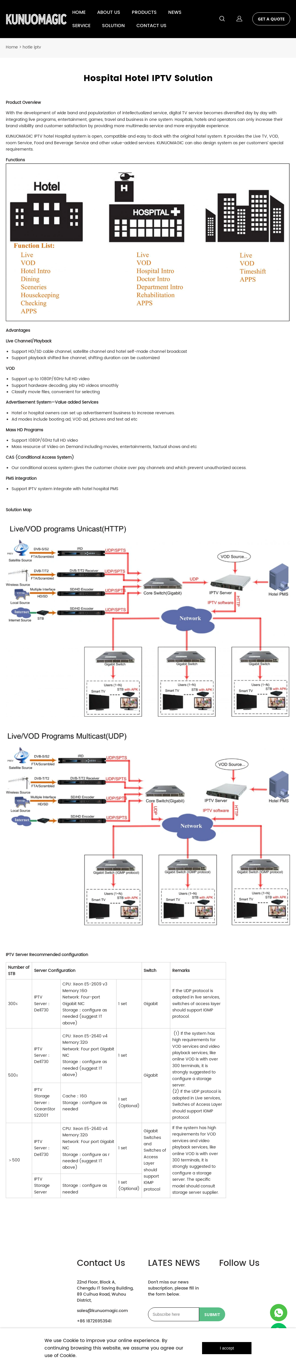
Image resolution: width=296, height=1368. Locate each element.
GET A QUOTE (271, 19)
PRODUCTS (144, 12)
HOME (79, 12)
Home (12, 44)
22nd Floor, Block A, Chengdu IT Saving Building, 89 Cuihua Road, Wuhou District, (105, 1288)
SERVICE (81, 25)
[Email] (173, 1311)
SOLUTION (113, 25)
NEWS (175, 12)
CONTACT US (151, 25)
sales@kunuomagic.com (102, 1307)
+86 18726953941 (94, 1318)
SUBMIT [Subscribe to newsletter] (212, 1311)
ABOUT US (108, 12)
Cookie (71, 1340)
